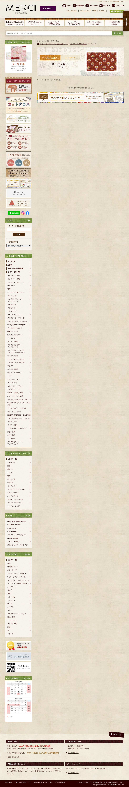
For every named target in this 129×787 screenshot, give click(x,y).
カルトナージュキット (15, 499)
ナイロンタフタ (12, 356)
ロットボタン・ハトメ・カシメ (18, 580)
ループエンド (12, 587)
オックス (10, 472)
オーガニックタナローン (15, 292)
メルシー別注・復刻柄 (15, 268)
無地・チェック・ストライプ (17, 545)
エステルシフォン (13, 379)
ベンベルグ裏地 (12, 369)
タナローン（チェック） (15, 282)
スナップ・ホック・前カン (16, 573)
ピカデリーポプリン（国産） (17, 321)
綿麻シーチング (12, 331)
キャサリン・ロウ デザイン (16, 535)
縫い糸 (9, 603)
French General (12, 538)
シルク (9, 376)
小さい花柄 (11, 435)
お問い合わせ (60, 782)
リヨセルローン (12, 308)
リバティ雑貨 (12, 425)
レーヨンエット (12, 338)
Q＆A (94, 10)
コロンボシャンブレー (15, 386)
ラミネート (11, 285)
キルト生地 (11, 479)
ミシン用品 (11, 597)
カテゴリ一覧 (12, 459)
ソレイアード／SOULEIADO (78, 44)
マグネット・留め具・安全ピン (18, 583)
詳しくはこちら (13, 757)
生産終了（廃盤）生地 (15, 393)
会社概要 (9, 782)
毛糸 (8, 563)
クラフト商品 (12, 624)
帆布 (8, 289)
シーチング (11, 462)
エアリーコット (12, 311)
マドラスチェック (13, 389)
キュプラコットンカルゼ (15, 362)
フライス (10, 366)
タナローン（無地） (14, 279)
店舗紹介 (102, 10)
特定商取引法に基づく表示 (44, 782)
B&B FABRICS (12, 531)
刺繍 (8, 627)
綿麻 (8, 466)
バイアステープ (12, 422)
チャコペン (11, 600)
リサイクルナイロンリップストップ (14, 346)
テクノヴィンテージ (14, 372)
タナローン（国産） (14, 275)
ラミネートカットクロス (15, 489)
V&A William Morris (14, 525)
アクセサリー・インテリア (16, 614)
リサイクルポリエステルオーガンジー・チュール (15, 351)
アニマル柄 (11, 438)
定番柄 (9, 265)
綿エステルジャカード (15, 335)
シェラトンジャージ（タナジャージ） (14, 300)
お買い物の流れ (71, 10)
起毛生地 (10, 483)
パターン (10, 634)
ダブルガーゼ (12, 383)
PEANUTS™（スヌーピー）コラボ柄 (18, 404)
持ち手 (9, 590)
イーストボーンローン (15, 328)
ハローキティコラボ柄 (15, 396)
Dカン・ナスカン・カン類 (16, 577)
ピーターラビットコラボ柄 (16, 408)
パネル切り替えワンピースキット (19, 418)
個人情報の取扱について (24, 782)
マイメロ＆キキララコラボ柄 (17, 399)
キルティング (12, 296)
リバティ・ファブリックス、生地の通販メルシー (54, 44)
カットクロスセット (14, 412)
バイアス (10, 607)
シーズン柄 (11, 261)
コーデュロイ (12, 304)
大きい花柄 (11, 432)
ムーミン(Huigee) (13, 541)
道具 (8, 593)
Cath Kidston (11, 528)
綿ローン (10, 469)
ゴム (8, 610)
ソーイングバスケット (15, 503)
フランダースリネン (14, 315)
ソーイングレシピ (13, 506)
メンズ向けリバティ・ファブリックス (15, 443)
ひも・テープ (12, 570)
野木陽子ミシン (12, 567)
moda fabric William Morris (16, 521)
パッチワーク (12, 620)
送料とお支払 (84, 10)
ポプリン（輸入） (13, 341)
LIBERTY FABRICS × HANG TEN (19, 415)
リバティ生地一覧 (13, 272)
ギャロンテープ (12, 492)
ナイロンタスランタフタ (15, 359)
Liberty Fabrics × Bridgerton (16, 325)
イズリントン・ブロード (15, 318)
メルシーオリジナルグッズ (16, 428)
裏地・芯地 (11, 617)
